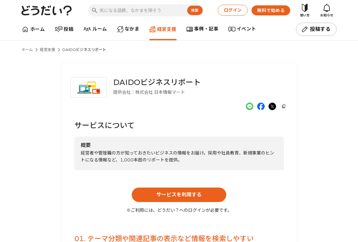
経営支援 (47, 49)
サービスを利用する (179, 195)
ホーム (27, 49)
